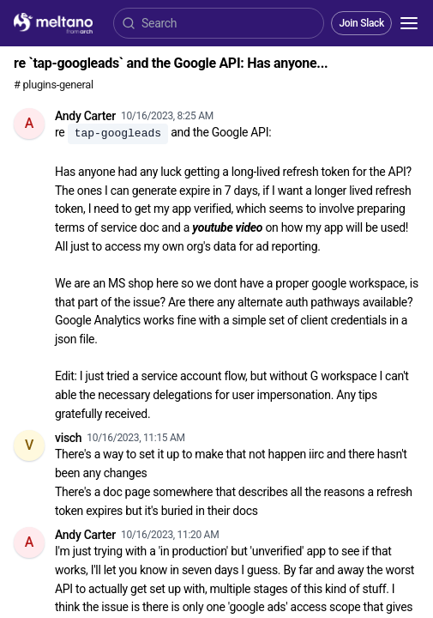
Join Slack (361, 23)
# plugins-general (53, 84)
